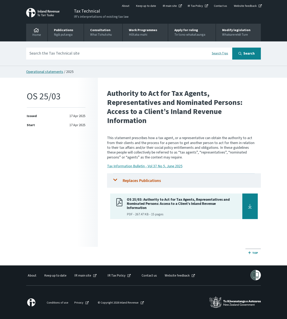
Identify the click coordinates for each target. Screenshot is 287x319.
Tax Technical (87, 11)
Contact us (220, 6)
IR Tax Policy (195, 6)
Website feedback (245, 6)
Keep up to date (146, 6)
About (125, 6)
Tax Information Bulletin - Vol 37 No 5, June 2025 (144, 166)
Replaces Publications (141, 181)
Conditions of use (57, 303)
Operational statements (44, 71)
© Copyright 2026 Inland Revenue (118, 303)
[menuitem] (31, 276)
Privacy (78, 303)
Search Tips (220, 53)
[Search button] (246, 54)
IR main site (170, 6)
